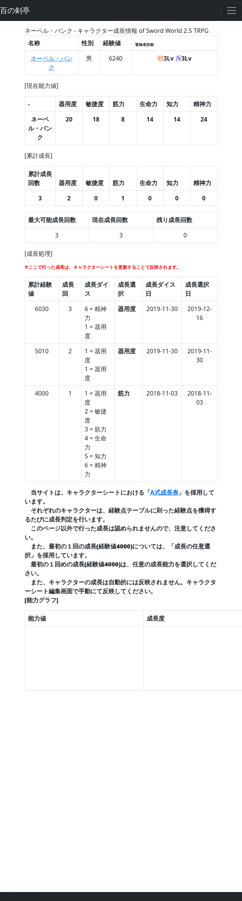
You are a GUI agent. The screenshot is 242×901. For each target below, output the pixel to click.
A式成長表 (164, 492)
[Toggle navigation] (231, 10)
